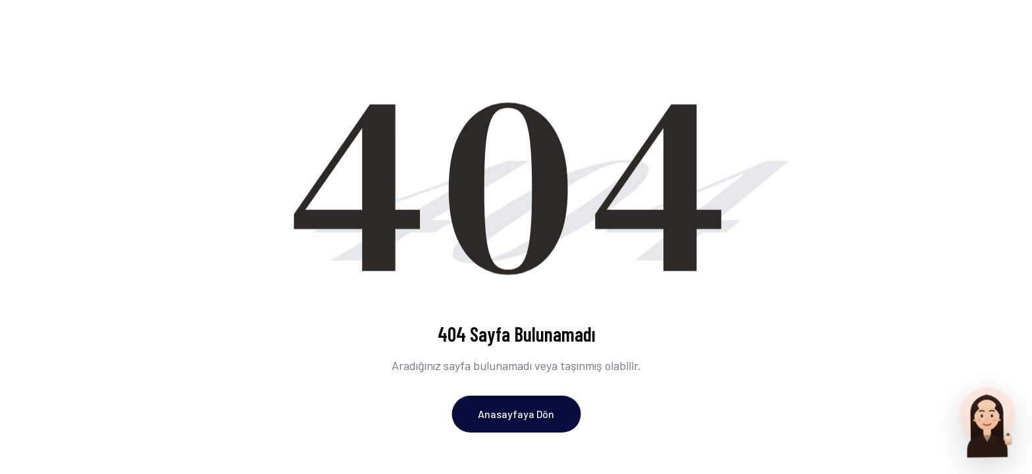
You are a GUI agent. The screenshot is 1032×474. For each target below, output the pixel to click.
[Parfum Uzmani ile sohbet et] (987, 421)
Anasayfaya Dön (516, 414)
